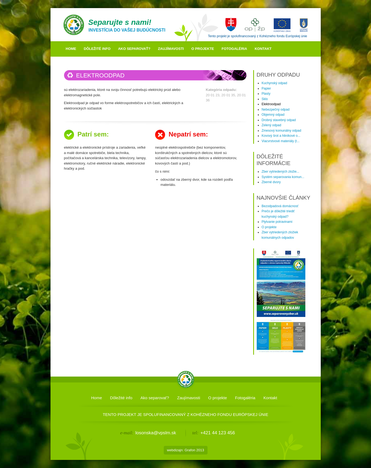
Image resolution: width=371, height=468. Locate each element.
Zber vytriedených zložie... (280, 171)
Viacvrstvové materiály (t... (280, 141)
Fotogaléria (234, 49)
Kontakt (263, 49)
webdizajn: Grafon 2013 (185, 450)
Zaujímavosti (171, 49)
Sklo (265, 99)
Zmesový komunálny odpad (281, 130)
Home (71, 49)
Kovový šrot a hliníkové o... (281, 136)
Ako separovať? (134, 49)
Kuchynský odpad (274, 83)
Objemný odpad (273, 115)
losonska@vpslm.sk (155, 432)
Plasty (266, 93)
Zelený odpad (271, 125)
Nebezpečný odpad (275, 109)
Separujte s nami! (119, 22)
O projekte (202, 49)
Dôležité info (97, 49)
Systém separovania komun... (283, 177)
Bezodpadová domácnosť (280, 206)
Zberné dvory (271, 182)
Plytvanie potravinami (277, 222)
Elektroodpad (271, 104)
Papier (266, 88)
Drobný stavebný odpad (279, 120)
